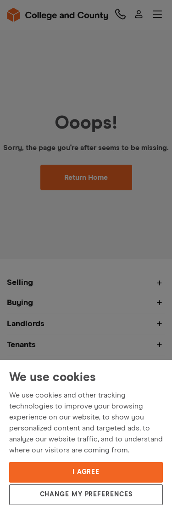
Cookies (65, 428)
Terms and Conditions (38, 416)
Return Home (86, 177)
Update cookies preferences (48, 440)
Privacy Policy (27, 428)
